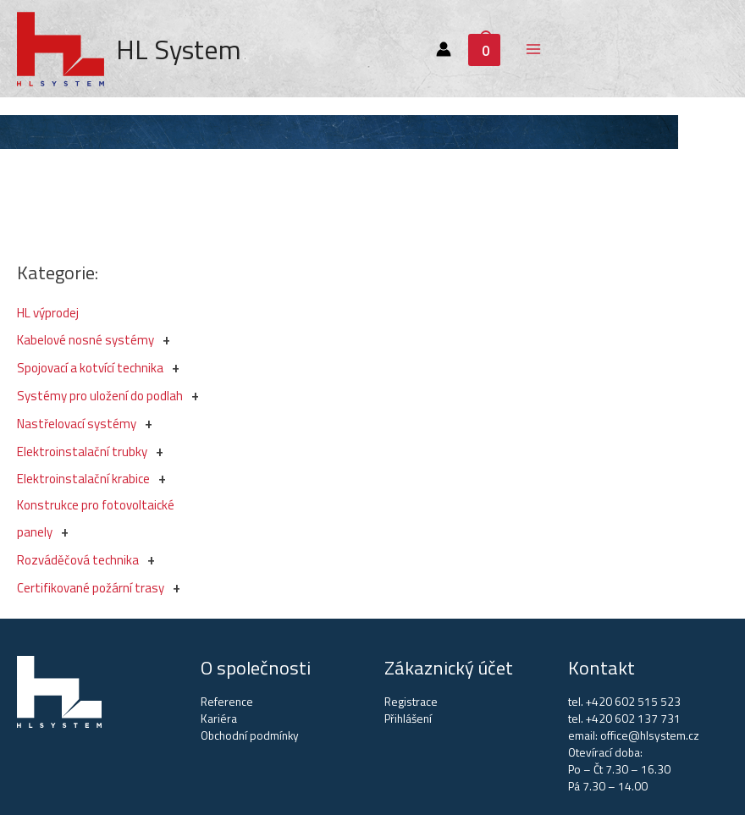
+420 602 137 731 (633, 718)
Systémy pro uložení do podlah (100, 395)
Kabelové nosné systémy (85, 340)
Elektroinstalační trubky (82, 451)
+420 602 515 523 (633, 701)
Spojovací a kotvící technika (90, 367)
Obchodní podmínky (250, 735)
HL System (178, 49)
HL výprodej (48, 312)
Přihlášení (408, 718)
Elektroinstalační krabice (83, 478)
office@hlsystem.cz (649, 735)
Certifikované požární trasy (90, 587)
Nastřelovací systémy (76, 423)
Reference (227, 701)
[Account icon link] (443, 49)
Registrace (411, 701)
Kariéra (219, 718)
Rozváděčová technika (78, 560)
